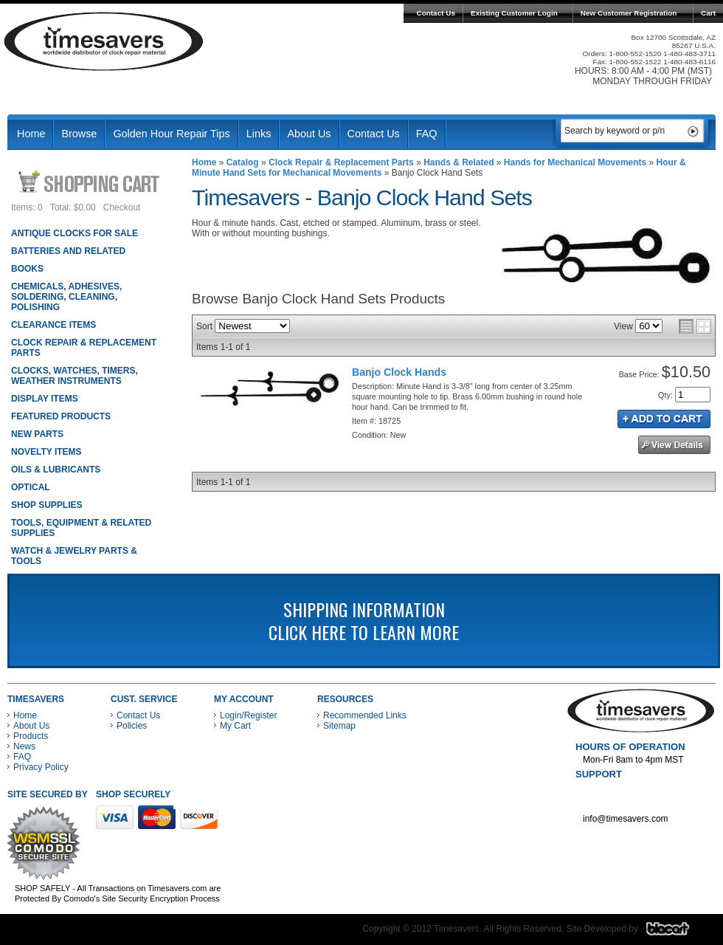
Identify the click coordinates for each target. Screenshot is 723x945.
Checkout (122, 207)
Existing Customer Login (514, 13)
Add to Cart (664, 419)
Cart (708, 13)
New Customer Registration (629, 13)
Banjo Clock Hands (399, 372)
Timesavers (104, 41)
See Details (674, 445)
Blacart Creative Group (677, 932)
